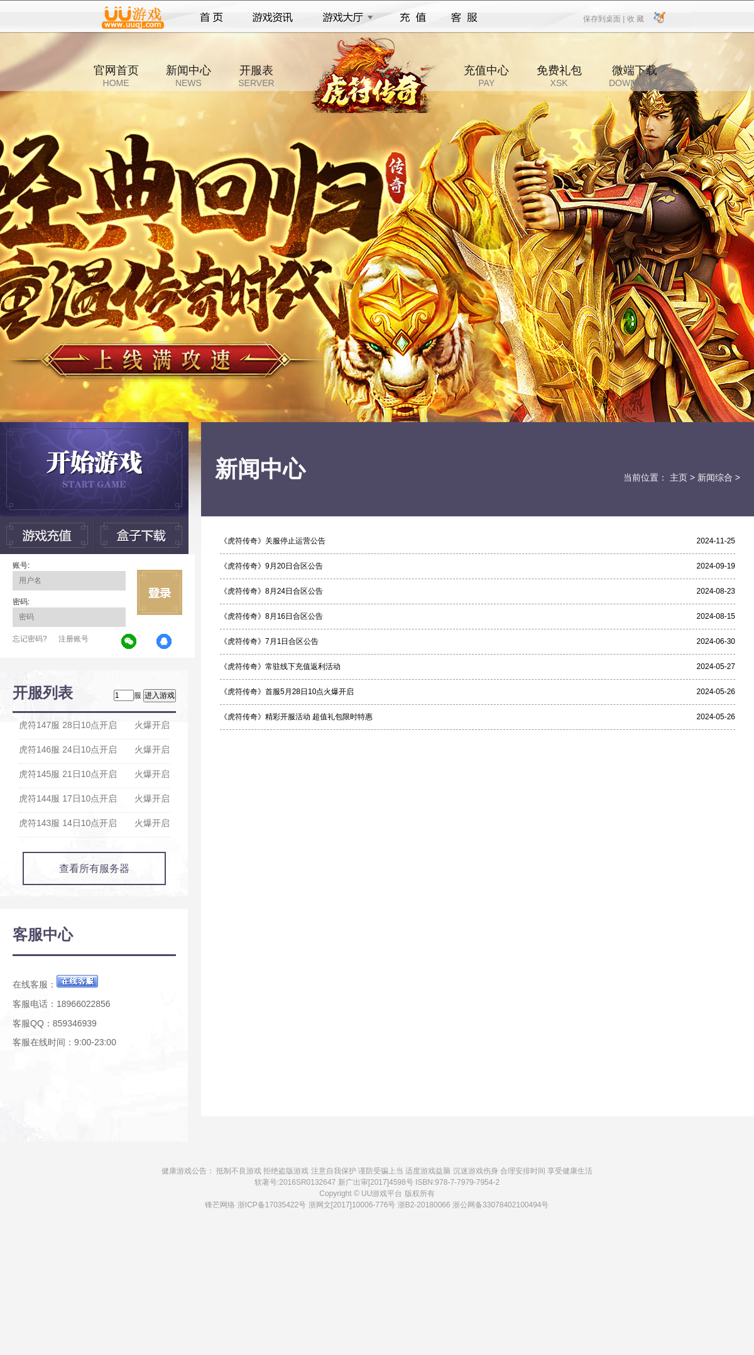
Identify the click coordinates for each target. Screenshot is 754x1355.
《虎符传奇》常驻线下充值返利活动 (280, 666)
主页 (678, 477)
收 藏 (635, 18)
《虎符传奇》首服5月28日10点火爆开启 (287, 691)
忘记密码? (30, 638)
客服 (464, 17)
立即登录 (159, 592)
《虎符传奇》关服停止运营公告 (272, 540)
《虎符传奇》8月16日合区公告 (271, 616)
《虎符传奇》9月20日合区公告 (271, 566)
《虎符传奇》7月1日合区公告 (269, 641)
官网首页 (116, 76)
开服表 (256, 76)
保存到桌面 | (604, 18)
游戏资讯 (273, 17)
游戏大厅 (344, 17)
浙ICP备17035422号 (272, 1204)
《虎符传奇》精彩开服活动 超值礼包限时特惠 (296, 716)
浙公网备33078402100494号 (500, 1204)
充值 (412, 17)
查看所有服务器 (94, 868)
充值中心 (486, 76)
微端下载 (634, 76)
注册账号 (73, 638)
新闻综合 (715, 477)
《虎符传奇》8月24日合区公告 (271, 591)
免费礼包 (559, 76)
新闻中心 (188, 76)
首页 (211, 17)
